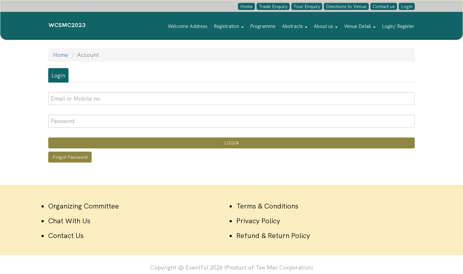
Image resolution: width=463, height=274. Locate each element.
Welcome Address (187, 26)
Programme (263, 26)
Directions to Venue (346, 6)
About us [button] (326, 26)
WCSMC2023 (67, 25)
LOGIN (231, 143)
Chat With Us (69, 220)
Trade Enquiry (273, 6)
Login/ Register (398, 26)
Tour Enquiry (307, 6)
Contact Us (66, 235)
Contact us (384, 6)
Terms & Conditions (267, 206)
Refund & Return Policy (273, 235)
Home (246, 6)
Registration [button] (229, 26)
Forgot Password (69, 157)
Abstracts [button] (294, 26)
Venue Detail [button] (360, 26)
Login (407, 6)
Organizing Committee (83, 206)
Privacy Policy (258, 220)
